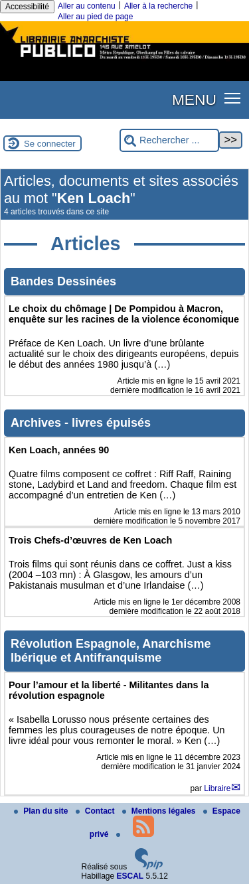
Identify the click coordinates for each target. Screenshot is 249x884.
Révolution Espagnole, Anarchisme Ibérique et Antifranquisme (110, 650)
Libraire (217, 788)
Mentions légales (160, 811)
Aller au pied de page (95, 16)
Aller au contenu (87, 6)
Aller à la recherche (158, 6)
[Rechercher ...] (169, 140)
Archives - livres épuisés (81, 422)
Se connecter (50, 144)
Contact (96, 811)
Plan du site (42, 811)
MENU (194, 99)
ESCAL (130, 876)
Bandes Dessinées (63, 281)
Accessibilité (27, 6)
